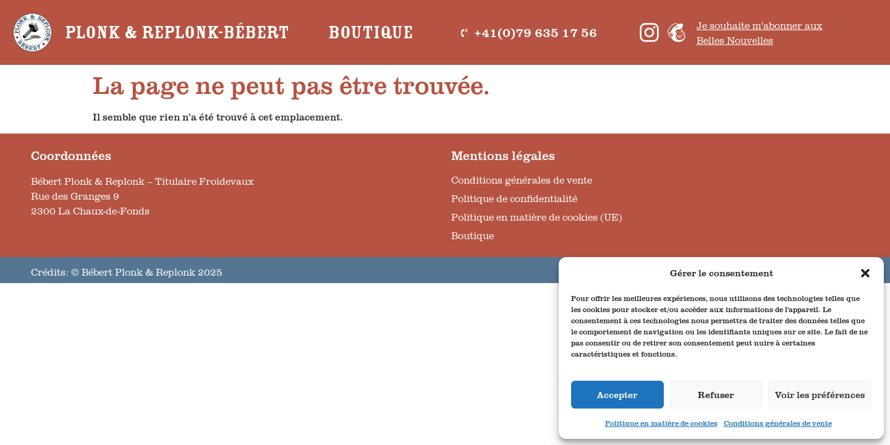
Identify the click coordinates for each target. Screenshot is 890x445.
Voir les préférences (820, 394)
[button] (865, 273)
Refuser (716, 394)
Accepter (617, 394)
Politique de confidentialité (514, 198)
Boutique (370, 33)
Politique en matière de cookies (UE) (536, 217)
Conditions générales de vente (778, 423)
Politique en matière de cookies (661, 423)
